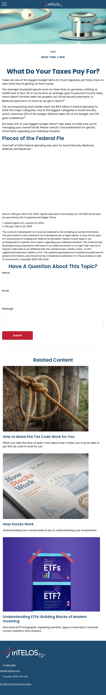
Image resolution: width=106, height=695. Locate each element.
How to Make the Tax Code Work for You (39, 436)
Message (7, 308)
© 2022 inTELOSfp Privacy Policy (15, 684)
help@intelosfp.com (10, 671)
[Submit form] (17, 335)
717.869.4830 (9, 665)
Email (5, 290)
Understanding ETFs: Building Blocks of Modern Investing (45, 619)
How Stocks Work (18, 524)
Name (6, 272)
